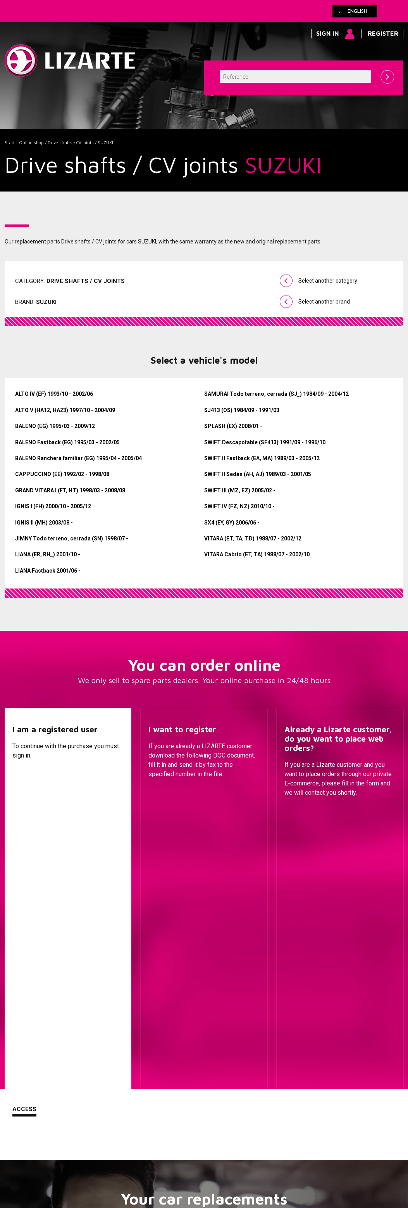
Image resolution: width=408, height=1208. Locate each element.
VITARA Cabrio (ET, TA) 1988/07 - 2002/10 (257, 554)
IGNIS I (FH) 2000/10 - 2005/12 (53, 506)
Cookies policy (82, 1161)
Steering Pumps (265, 995)
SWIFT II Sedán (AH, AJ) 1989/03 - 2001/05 (257, 474)
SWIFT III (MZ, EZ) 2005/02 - (239, 490)
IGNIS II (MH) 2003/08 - (44, 522)
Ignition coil (265, 1086)
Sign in (327, 33)
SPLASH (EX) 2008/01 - (233, 426)
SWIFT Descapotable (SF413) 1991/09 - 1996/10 (264, 442)
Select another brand (324, 302)
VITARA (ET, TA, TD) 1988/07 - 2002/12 (252, 538)
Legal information (132, 1161)
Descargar (166, 812)
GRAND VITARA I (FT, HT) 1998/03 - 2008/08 (70, 490)
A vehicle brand (132, 984)
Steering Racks (265, 984)
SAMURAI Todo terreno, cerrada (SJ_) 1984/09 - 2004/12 (276, 394)
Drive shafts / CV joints (71, 142)
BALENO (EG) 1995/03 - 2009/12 (55, 426)
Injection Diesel (265, 1030)
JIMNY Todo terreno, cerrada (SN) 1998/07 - (71, 538)
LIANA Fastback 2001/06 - (48, 571)
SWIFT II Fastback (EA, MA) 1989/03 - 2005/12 (262, 458)
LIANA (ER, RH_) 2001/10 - (47, 554)
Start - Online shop (24, 142)
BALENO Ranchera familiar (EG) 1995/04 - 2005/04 (78, 458)
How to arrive (181, 1161)
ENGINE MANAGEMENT (265, 1042)
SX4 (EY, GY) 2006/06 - (232, 522)
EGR (265, 1075)
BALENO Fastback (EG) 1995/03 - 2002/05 (67, 442)
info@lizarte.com (126, 1180)
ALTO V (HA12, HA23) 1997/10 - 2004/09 (65, 410)
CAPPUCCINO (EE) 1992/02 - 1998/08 (62, 474)
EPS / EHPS (265, 1007)
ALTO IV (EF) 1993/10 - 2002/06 (54, 394)
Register (383, 33)
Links (48, 1161)
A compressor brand (132, 995)
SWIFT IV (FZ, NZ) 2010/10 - (239, 506)
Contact (298, 812)
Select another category (327, 281)
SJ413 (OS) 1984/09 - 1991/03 (241, 410)
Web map (250, 1161)
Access (24, 811)
